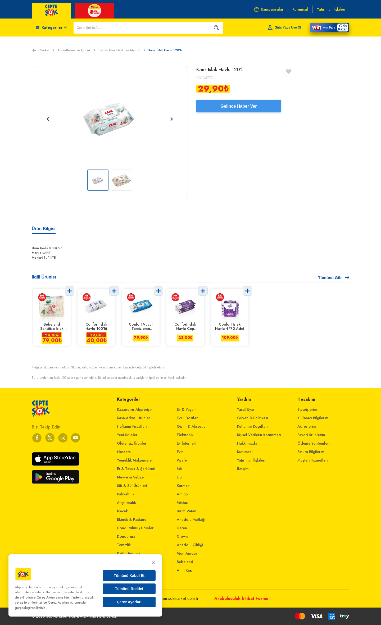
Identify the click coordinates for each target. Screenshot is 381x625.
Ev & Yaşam (187, 409)
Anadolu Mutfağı (191, 519)
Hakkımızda (247, 443)
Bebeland (185, 561)
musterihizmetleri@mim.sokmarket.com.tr (163, 598)
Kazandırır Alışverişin (134, 409)
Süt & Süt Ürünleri (132, 485)
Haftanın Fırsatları (132, 426)
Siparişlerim (307, 409)
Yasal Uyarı (246, 409)
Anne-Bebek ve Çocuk (76, 50)
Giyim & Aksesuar (192, 426)
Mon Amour (187, 553)
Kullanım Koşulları (252, 426)
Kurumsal (245, 451)
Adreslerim (306, 426)
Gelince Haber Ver (239, 106)
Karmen (183, 485)
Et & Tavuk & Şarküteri (136, 468)
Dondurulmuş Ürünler (135, 528)
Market (47, 50)
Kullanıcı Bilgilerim (312, 418)
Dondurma (126, 536)
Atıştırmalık (126, 502)
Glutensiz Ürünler (131, 443)
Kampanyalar (268, 9)
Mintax (182, 502)
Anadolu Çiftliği (190, 545)
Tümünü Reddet (129, 589)
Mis (179, 468)
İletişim (243, 468)
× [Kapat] (153, 562)
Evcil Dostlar (187, 418)
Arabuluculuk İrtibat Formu (241, 598)
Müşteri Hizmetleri (312, 460)
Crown (182, 536)
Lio (179, 477)
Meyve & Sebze (130, 477)
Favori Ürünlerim (311, 434)
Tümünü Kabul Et (129, 575)
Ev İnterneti (186, 443)
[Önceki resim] (47, 119)
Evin (180, 451)
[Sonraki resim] (171, 119)
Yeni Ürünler (127, 434)
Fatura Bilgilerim (310, 451)
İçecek (122, 511)
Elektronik (185, 434)
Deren (182, 528)
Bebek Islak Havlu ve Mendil (122, 50)
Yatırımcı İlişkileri (251, 460)
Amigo (182, 494)
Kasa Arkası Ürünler (133, 418)
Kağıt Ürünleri (128, 553)
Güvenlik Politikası (252, 418)
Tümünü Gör (333, 277)
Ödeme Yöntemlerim (315, 443)
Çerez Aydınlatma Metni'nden (59, 597)
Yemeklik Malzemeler (135, 460)
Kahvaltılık (125, 494)
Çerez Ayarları (129, 602)
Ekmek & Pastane (131, 519)
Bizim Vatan (186, 511)
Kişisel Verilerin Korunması (259, 434)
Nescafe (124, 451)
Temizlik (124, 545)
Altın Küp (184, 570)
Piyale (182, 460)
